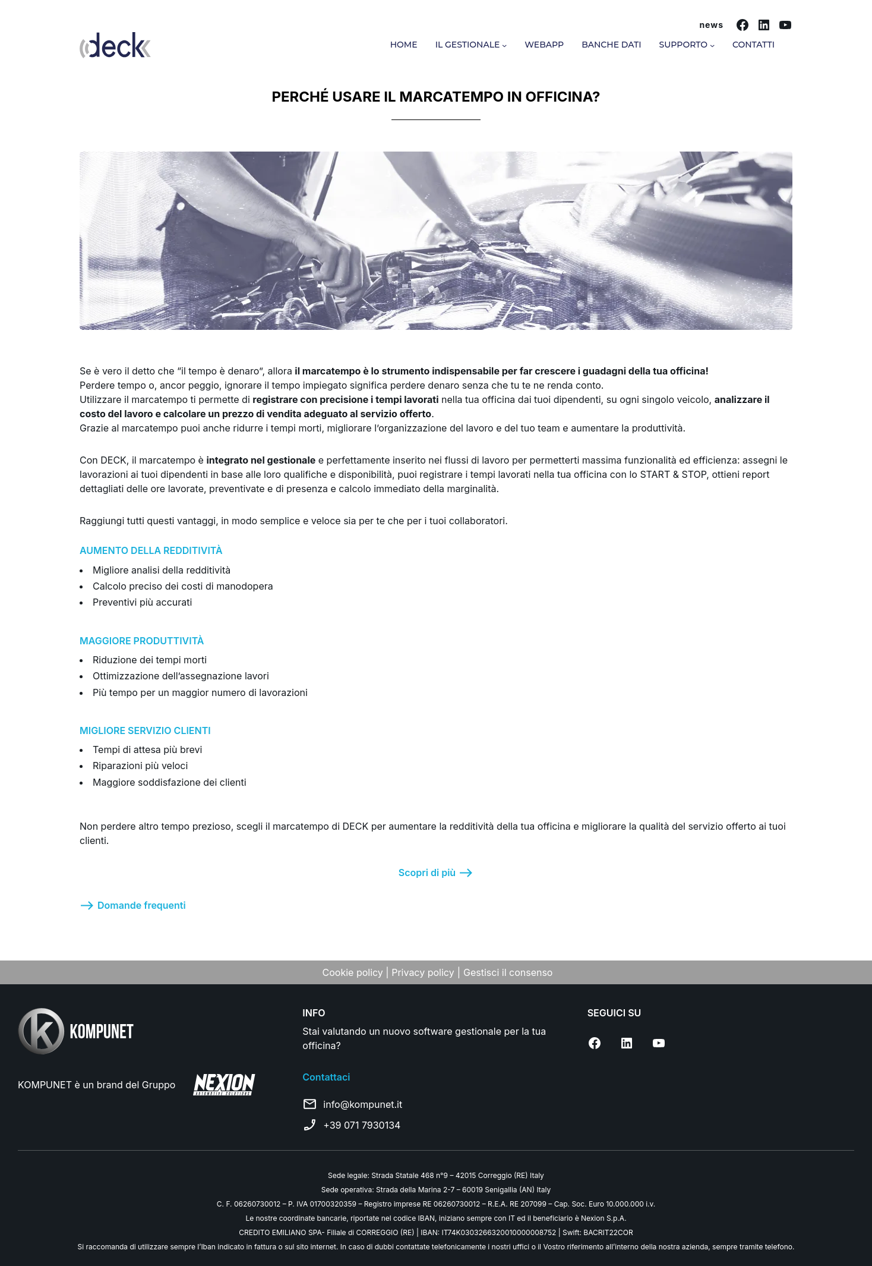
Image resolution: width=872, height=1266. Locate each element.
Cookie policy (354, 972)
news (711, 25)
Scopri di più (427, 872)
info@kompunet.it (362, 1104)
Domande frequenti (141, 905)
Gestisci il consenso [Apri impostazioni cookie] (507, 972)
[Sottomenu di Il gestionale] (504, 45)
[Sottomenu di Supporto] (712, 45)
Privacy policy (422, 972)
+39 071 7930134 (361, 1125)
